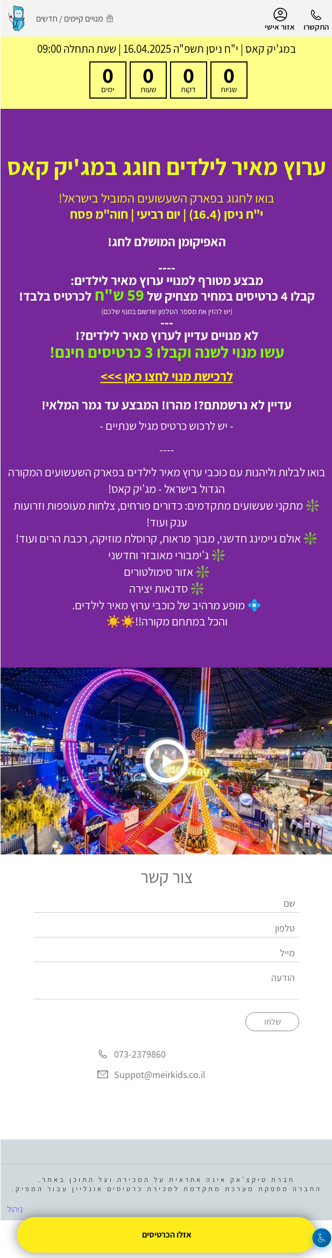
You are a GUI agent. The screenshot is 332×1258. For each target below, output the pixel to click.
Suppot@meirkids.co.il (159, 1074)
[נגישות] (321, 1237)
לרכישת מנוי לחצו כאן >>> (166, 376)
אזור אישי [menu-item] (279, 19)
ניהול (14, 1209)
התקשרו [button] (315, 27)
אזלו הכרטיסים (166, 1234)
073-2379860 (139, 1054)
